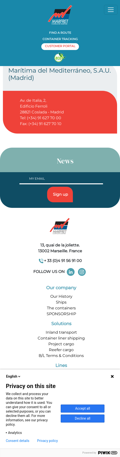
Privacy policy (47, 441)
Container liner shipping (61, 338)
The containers (61, 308)
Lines (61, 365)
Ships (61, 302)
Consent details (17, 441)
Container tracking (60, 39)
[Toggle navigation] (111, 10)
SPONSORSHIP (61, 314)
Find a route (60, 32)
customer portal (60, 46)
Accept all (82, 408)
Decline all (82, 418)
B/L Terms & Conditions (61, 355)
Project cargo (61, 344)
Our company (61, 287)
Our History (61, 296)
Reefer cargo (61, 349)
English (13, 376)
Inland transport (61, 332)
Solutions (61, 323)
